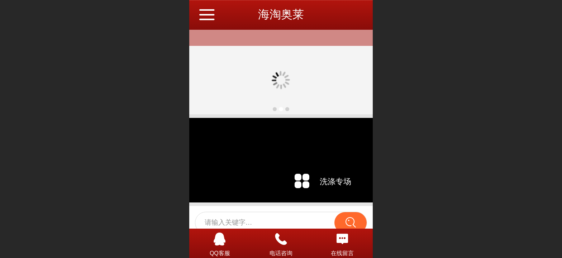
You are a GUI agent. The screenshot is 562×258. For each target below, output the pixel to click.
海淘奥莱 (281, 14)
